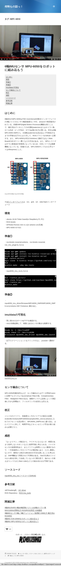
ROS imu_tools (25, 493)
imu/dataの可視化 (12, 87)
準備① (8, 82)
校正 (7, 93)
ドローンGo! (33, 554)
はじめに (9, 77)
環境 (7, 79)
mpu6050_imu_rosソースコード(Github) (20, 476)
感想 (7, 95)
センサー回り (24, 554)
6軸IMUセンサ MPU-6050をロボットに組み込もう (30, 68)
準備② (8, 85)
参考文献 (9, 101)
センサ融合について (13, 90)
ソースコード (11, 98)
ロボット (40, 554)
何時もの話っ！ (14, 6)
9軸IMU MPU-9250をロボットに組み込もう (22, 521)
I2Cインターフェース (14, 202)
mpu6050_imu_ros (11, 378)
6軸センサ (13, 556)
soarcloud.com (24, 562)
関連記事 (9, 103)
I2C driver (22, 490)
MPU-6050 (20, 556)
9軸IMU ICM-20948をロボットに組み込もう (22, 519)
